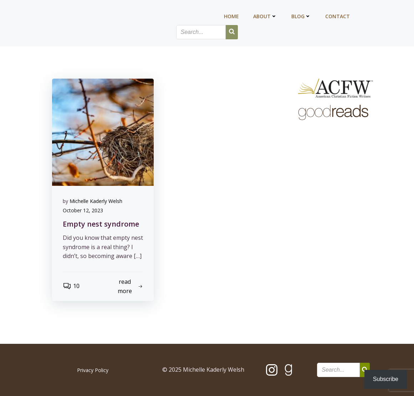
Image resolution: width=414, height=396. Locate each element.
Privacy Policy (92, 370)
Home (231, 16)
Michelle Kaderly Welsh (96, 201)
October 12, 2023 (83, 210)
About (265, 16)
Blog (301, 16)
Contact (337, 16)
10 (71, 286)
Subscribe (385, 379)
